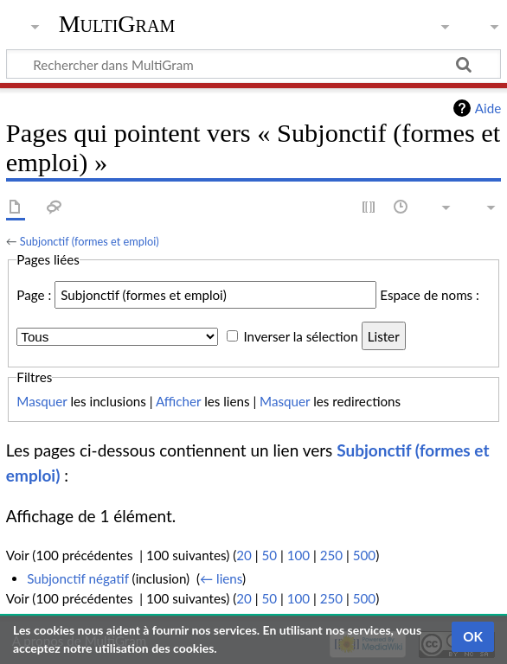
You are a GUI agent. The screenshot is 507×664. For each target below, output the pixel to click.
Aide (488, 108)
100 (298, 555)
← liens (221, 578)
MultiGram (117, 23)
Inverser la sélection (300, 336)
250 (331, 555)
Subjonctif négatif (78, 578)
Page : (33, 295)
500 (364, 555)
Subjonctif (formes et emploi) (89, 241)
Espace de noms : (429, 295)
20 (244, 555)
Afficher (178, 401)
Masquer (41, 401)
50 (269, 555)
